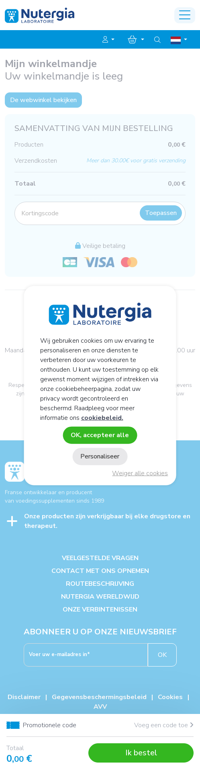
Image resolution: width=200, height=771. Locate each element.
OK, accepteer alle (100, 434)
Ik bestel (141, 752)
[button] (108, 40)
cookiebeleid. (102, 417)
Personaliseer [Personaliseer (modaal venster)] (99, 456)
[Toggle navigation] (184, 15)
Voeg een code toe (164, 725)
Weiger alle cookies (140, 473)
